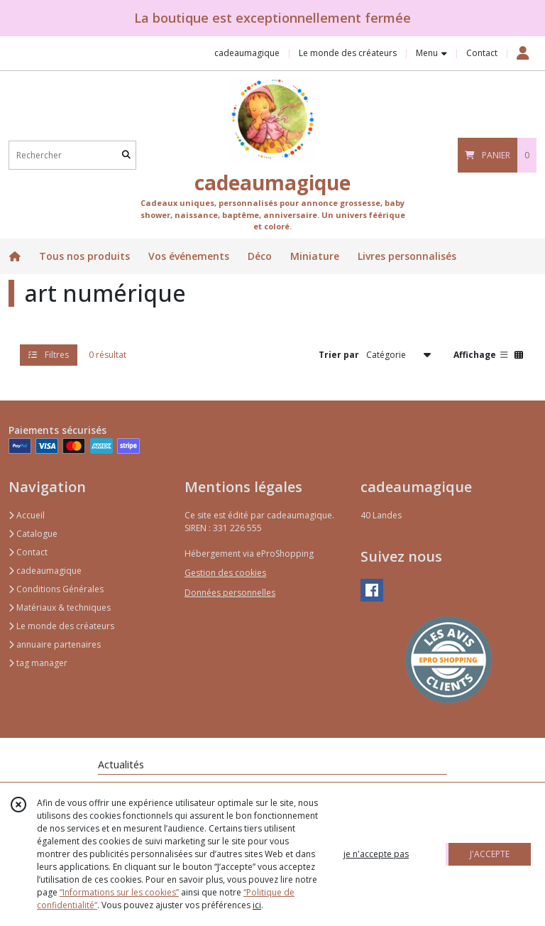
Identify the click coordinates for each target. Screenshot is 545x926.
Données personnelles (230, 593)
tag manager (38, 663)
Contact (481, 53)
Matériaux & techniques (60, 607)
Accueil (27, 515)
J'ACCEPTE (490, 854)
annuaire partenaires (55, 644)
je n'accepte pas (376, 854)
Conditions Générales (56, 589)
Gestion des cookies (225, 573)
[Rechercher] (126, 155)
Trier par (339, 355)
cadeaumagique (45, 571)
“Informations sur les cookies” (119, 892)
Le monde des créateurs (61, 626)
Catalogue (33, 534)
